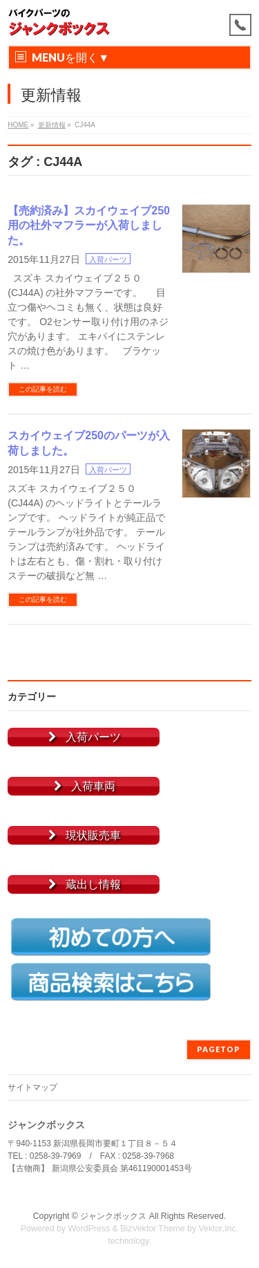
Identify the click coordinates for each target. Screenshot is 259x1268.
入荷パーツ (108, 259)
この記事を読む (43, 389)
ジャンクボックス (113, 1216)
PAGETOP (218, 1049)
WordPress (89, 1228)
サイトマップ (32, 1087)
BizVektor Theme (152, 1228)
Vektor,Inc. (219, 1228)
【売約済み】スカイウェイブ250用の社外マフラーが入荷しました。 (89, 225)
